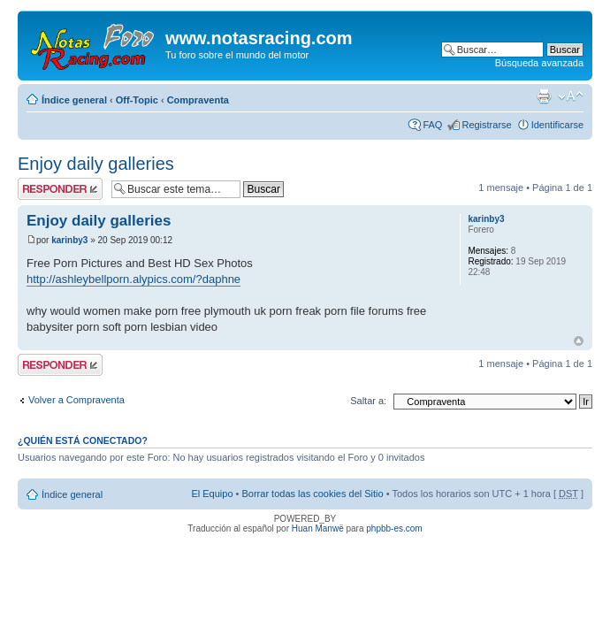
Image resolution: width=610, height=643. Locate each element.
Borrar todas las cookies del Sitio (312, 493)
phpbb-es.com (394, 528)
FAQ (432, 124)
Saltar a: (368, 400)
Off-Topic (137, 100)
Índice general (74, 100)
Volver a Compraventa (76, 399)
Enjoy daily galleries (96, 163)
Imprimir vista (543, 96)
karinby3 (69, 240)
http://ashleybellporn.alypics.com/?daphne (133, 279)
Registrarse (486, 124)
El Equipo (212, 493)
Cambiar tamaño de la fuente (570, 96)
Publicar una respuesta (60, 189)
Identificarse (557, 124)
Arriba (578, 341)
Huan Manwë (318, 528)
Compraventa (198, 100)
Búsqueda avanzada (539, 62)
